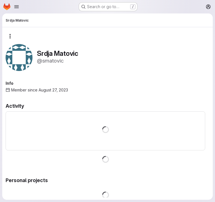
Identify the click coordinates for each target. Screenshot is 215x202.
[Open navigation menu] (16, 6)
